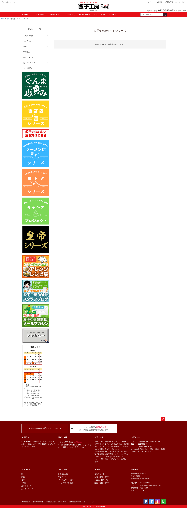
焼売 (23, 477)
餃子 (23, 474)
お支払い (25, 437)
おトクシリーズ (29, 63)
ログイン (151, 2)
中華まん (26, 52)
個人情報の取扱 (75, 502)
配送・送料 (62, 437)
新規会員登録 (63, 474)
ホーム (25, 15)
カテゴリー (26, 469)
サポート (98, 469)
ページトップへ (163, 419)
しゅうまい (27, 41)
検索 (164, 14)
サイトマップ (89, 502)
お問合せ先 (135, 437)
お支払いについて (101, 480)
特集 (8, 19)
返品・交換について (102, 483)
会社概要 (134, 469)
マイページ (84, 15)
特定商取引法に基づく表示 (56, 502)
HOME (3, 19)
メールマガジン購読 (65, 483)
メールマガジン (181, 2)
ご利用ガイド (169, 2)
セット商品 (27, 68)
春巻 (25, 46)
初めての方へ (100, 15)
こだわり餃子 (28, 36)
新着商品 (40, 15)
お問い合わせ (38, 502)
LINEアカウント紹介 (65, 480)
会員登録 (159, 2)
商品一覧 (54, 15)
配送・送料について (102, 477)
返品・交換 (99, 437)
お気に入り (70, 15)
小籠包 (23, 483)
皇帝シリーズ (28, 57)
